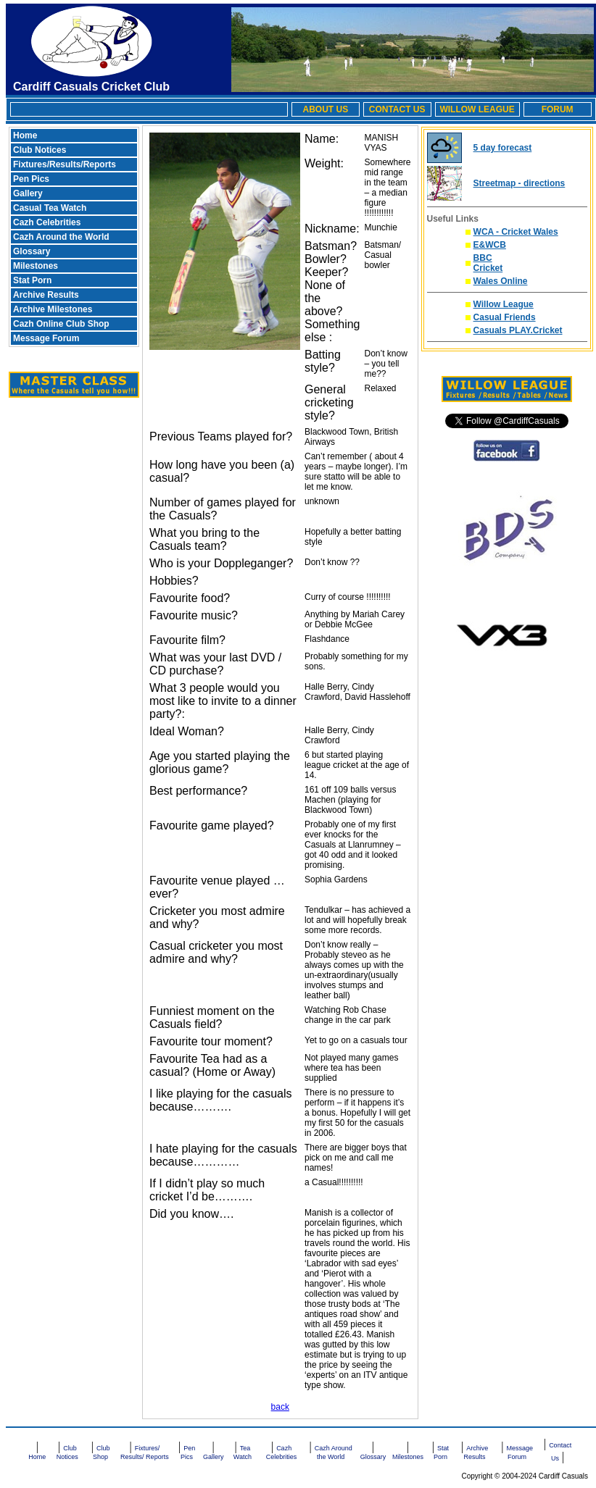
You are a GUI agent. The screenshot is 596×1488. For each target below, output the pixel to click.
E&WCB (489, 245)
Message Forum (46, 338)
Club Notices (39, 150)
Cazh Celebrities (46, 222)
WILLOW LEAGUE (476, 109)
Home (25, 135)
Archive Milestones (52, 309)
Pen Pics (31, 179)
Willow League (503, 304)
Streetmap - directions (519, 183)
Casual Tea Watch (49, 208)
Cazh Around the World (61, 237)
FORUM (558, 109)
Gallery (28, 193)
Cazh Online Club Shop (61, 324)
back (280, 1407)
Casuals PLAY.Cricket (518, 330)
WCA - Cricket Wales (515, 232)
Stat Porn (32, 280)
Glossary (31, 251)
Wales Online (500, 281)
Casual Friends (504, 317)
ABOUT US (325, 109)
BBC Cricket (488, 263)
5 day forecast (502, 148)
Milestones (35, 266)
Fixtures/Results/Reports (64, 164)
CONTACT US (397, 109)
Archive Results (46, 295)
